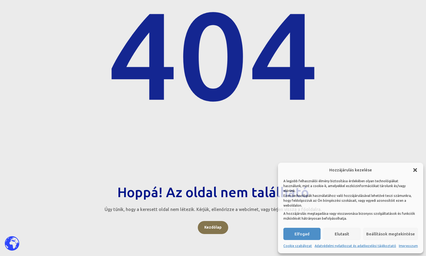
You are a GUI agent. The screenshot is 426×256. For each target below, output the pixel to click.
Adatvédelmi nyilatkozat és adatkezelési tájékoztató (355, 246)
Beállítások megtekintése (390, 234)
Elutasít (342, 234)
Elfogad (302, 234)
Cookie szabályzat (297, 246)
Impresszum (408, 246)
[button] (415, 170)
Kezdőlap (213, 227)
